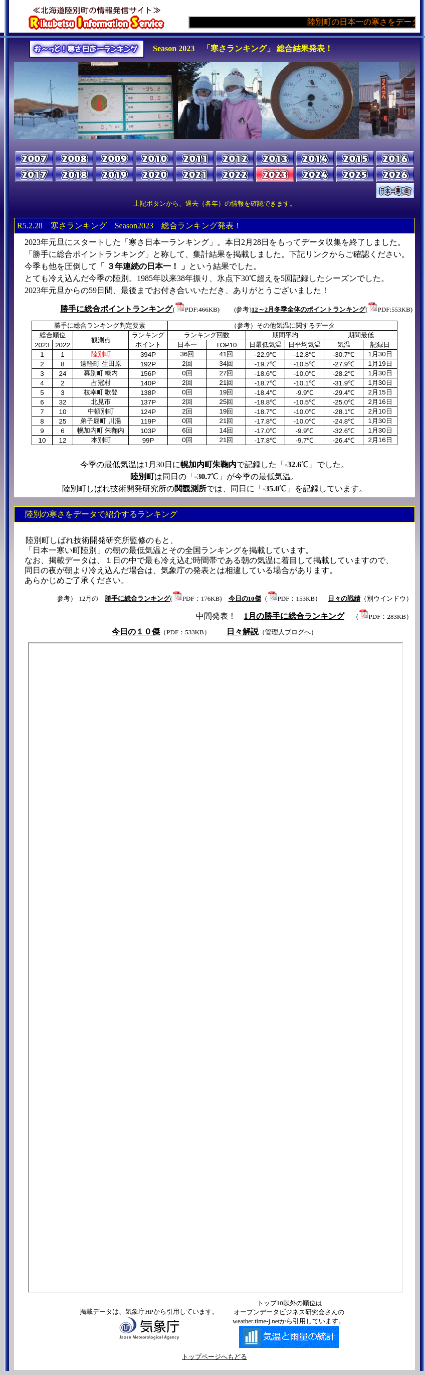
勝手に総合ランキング (137, 598)
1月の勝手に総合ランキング (294, 616)
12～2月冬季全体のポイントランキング (309, 309)
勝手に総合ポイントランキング (116, 309)
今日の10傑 (245, 598)
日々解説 (243, 631)
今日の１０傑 (136, 631)
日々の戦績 (344, 598)
